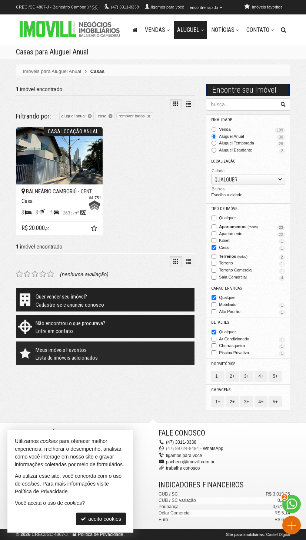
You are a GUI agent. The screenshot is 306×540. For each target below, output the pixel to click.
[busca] (283, 30)
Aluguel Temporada (252, 144)
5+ (275, 376)
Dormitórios (223, 363)
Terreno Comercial (252, 271)
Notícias (225, 29)
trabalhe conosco (183, 468)
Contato (260, 29)
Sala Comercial (252, 278)
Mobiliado (252, 305)
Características (226, 288)
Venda (252, 130)
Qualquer (227, 218)
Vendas (157, 29)
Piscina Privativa (252, 353)
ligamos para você (184, 455)
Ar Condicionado (252, 340)
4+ (261, 376)
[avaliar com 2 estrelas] (27, 274)
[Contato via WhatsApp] (291, 504)
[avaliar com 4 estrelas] (42, 274)
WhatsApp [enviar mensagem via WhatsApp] (213, 448)
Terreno (252, 264)
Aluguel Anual (252, 137)
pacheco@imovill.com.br (190, 461)
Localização (223, 161)
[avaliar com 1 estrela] (19, 274)
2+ (232, 376)
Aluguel (190, 29)
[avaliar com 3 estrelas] (35, 274)
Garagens (220, 389)
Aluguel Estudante (252, 151)
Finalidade (221, 119)
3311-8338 (125, 7)
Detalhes (220, 322)
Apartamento (252, 234)
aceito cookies (101, 519)
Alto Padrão (252, 312)
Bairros (218, 189)
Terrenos (252, 257)
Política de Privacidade (100, 534)
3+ (246, 376)
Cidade (218, 171)
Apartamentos (252, 227)
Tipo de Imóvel (225, 208)
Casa (252, 248)
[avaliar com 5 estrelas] (50, 274)
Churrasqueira (252, 346)
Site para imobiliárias (245, 534)
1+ (217, 376)
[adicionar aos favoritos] (95, 229)
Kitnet (252, 241)
